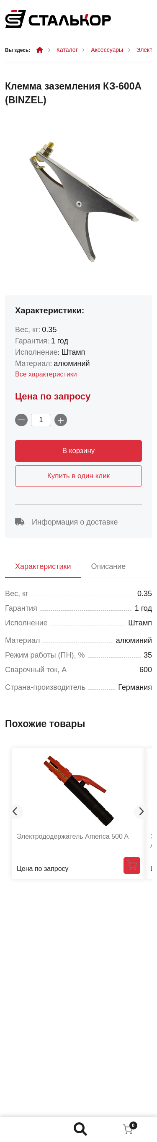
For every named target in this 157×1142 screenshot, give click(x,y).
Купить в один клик (78, 476)
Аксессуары (107, 49)
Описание (108, 566)
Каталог (67, 49)
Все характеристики (46, 374)
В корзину (78, 451)
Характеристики (43, 566)
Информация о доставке (66, 522)
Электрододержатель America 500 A (73, 836)
